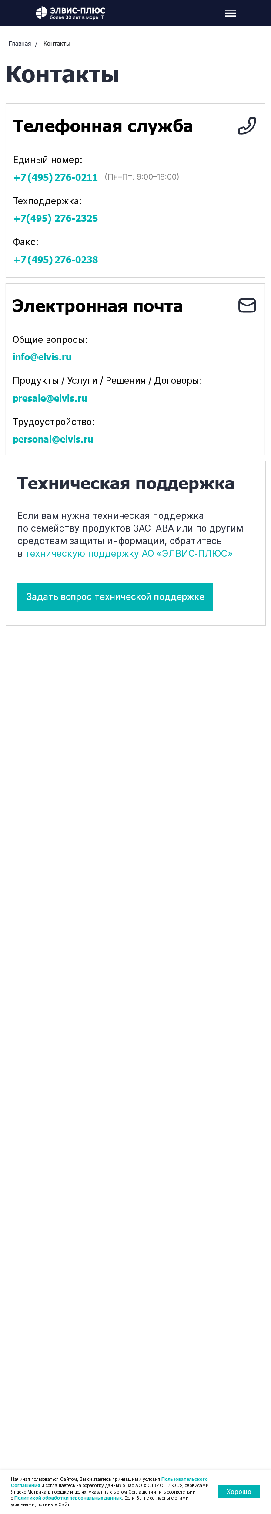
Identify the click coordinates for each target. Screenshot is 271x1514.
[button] (115, 597)
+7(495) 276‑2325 (52, 218)
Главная (20, 43)
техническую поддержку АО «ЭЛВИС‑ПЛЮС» (129, 553)
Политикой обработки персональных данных (68, 1497)
